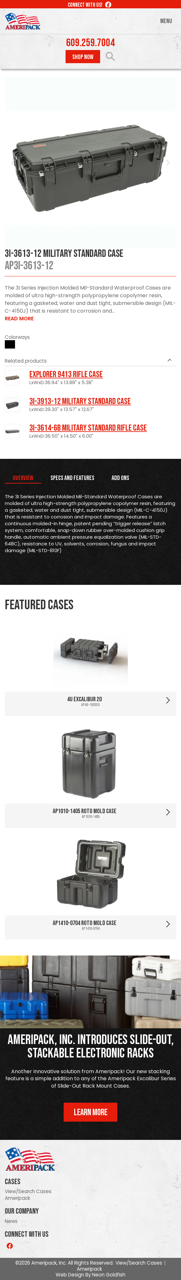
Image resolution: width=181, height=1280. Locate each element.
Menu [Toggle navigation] (166, 21)
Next (168, 163)
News (11, 1221)
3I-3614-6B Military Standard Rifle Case (88, 428)
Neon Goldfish (108, 1274)
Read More (19, 318)
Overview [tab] (23, 478)
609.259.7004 (90, 43)
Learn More (90, 1112)
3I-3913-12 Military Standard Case (80, 401)
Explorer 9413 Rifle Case (66, 374)
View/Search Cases (28, 1191)
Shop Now (82, 57)
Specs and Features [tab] (72, 478)
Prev (13, 163)
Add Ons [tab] (120, 478)
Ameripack (17, 1198)
